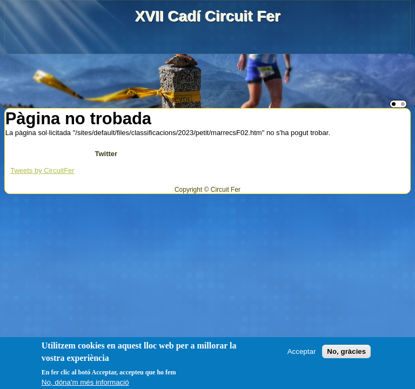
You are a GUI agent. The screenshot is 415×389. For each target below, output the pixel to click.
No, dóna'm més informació (85, 382)
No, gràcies (346, 351)
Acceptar (301, 351)
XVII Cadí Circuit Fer (207, 16)
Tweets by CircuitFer (42, 170)
